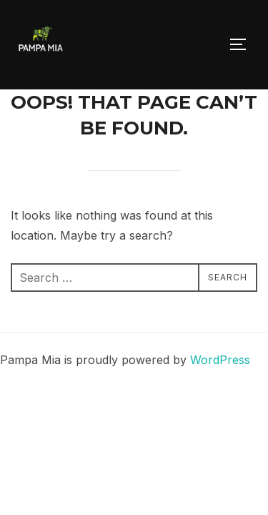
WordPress (220, 360)
